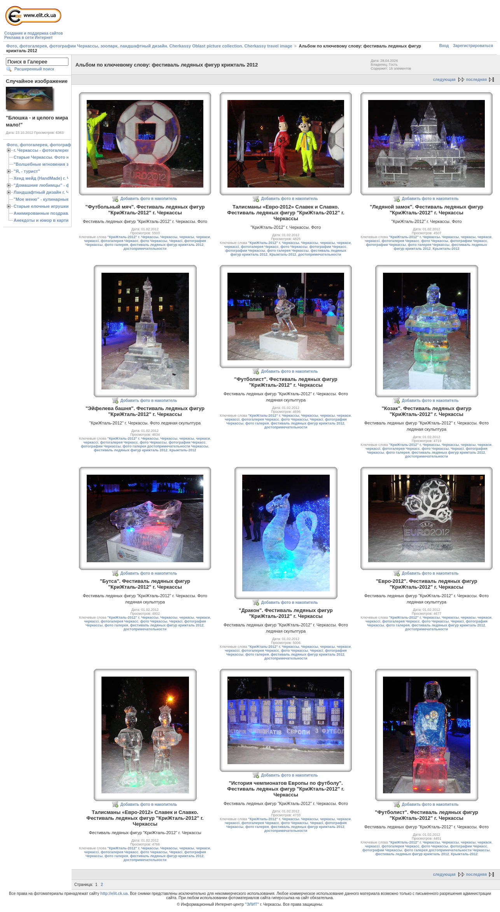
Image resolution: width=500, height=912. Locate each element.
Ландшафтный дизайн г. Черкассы (50, 192)
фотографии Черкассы (245, 251)
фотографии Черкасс (327, 247)
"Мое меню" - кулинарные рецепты (51, 199)
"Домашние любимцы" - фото (45, 185)
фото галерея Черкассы (288, 251)
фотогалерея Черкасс (119, 241)
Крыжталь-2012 (282, 254)
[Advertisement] (206, 21)
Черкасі (175, 241)
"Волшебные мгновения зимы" (47, 164)
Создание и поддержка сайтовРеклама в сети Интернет (33, 35)
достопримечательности (145, 249)
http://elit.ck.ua (114, 893)
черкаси (203, 237)
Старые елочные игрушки (41, 206)
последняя (476, 79)
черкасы (186, 237)
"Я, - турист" (27, 171)
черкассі (91, 241)
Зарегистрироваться (473, 46)
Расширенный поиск (34, 69)
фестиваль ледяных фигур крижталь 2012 (166, 245)
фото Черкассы (153, 241)
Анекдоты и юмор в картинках (46, 220)
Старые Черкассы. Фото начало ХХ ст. (54, 157)
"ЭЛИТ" (252, 904)
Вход (444, 46)
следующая (444, 79)
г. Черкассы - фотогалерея (42, 150)
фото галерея (116, 245)
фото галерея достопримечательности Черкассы (165, 446)
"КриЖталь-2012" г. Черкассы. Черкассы (142, 237)
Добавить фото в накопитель (149, 198)
